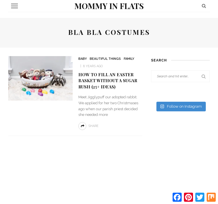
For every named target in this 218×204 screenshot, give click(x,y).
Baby (82, 59)
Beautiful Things (105, 59)
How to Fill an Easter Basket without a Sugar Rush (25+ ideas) (107, 81)
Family (129, 59)
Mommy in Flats (109, 6)
